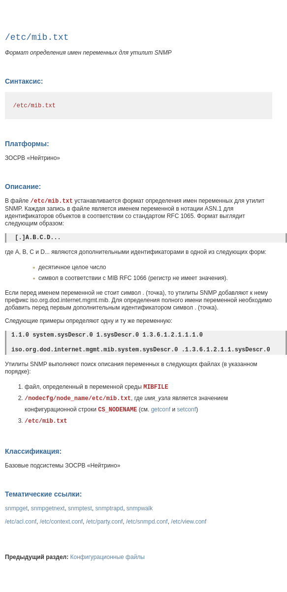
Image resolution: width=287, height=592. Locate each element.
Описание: (23, 186)
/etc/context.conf (61, 521)
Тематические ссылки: (43, 494)
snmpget (16, 508)
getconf (160, 409)
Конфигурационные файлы (107, 557)
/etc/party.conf (104, 521)
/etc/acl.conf (20, 521)
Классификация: (33, 451)
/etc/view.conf (188, 521)
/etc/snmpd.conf (147, 521)
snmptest (80, 508)
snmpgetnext (48, 508)
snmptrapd (109, 508)
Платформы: (27, 144)
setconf (186, 409)
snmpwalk (140, 508)
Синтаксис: (24, 81)
